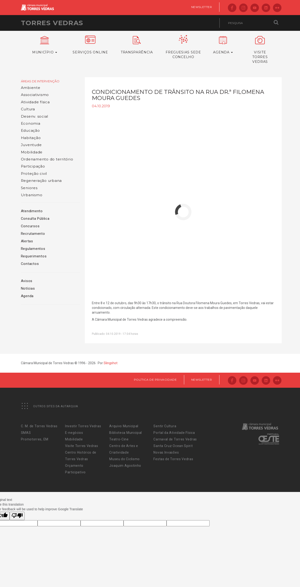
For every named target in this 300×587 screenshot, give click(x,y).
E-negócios (74, 433)
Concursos (30, 226)
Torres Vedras (52, 23)
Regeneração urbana (41, 180)
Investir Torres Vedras (83, 426)
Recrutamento (33, 234)
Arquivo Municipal (123, 426)
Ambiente (30, 87)
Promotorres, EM (35, 439)
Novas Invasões (166, 452)
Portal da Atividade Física (174, 433)
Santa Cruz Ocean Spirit (173, 446)
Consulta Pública (35, 218)
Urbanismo (32, 195)
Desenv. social (34, 116)
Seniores (29, 188)
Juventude (31, 145)
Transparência (137, 45)
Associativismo (35, 94)
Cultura (28, 109)
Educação (30, 130)
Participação (33, 166)
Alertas (27, 241)
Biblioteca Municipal (125, 433)
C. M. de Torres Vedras (39, 426)
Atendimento (32, 211)
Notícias (28, 288)
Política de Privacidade (155, 379)
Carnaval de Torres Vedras (175, 439)
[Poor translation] (17, 516)
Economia (30, 123)
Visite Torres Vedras (81, 446)
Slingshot (110, 363)
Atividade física (35, 102)
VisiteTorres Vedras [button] (260, 50)
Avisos (27, 281)
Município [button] (44, 45)
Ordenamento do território (47, 159)
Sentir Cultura (164, 426)
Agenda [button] (223, 45)
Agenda (27, 296)
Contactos (30, 264)
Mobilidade (32, 152)
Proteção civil (34, 173)
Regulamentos (33, 249)
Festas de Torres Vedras (173, 459)
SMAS (26, 433)
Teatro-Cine (119, 439)
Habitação (31, 138)
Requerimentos (34, 256)
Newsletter (201, 7)
